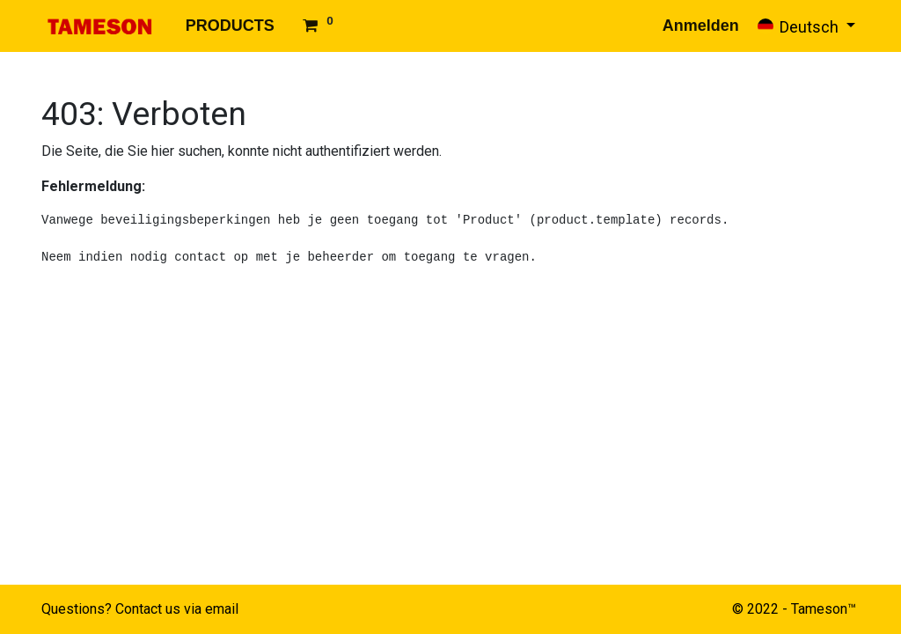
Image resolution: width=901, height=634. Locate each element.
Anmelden (701, 25)
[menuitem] (230, 26)
